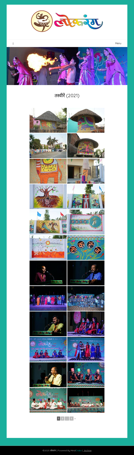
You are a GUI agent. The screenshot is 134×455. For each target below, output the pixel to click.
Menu (118, 43)
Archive (87, 450)
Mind (76, 450)
